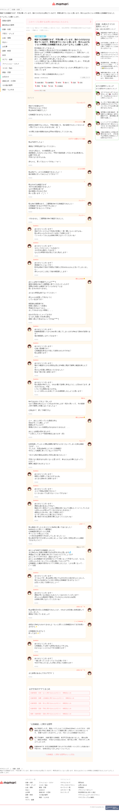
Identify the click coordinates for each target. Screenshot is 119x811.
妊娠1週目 (40, 82)
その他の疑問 (7, 85)
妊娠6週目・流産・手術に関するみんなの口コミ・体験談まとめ (50, 708)
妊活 (4, 55)
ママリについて (65, 782)
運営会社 (81, 782)
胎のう (67, 82)
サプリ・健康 (7, 59)
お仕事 (4, 46)
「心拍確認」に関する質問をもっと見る (59, 754)
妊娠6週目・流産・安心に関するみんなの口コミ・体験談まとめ (50, 703)
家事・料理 (6, 51)
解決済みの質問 (8, 25)
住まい (4, 42)
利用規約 (81, 787)
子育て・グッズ (8, 34)
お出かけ (5, 77)
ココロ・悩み (7, 68)
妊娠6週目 (50, 82)
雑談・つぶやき (8, 90)
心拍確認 (60, 86)
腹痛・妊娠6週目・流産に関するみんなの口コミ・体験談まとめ (50, 714)
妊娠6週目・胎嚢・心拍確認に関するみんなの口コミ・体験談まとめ (52, 698)
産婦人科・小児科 (9, 81)
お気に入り (86, 77)
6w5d (59, 82)
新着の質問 (6, 21)
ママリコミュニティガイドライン (89, 795)
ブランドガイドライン (67, 785)
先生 (51, 86)
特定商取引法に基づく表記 (86, 792)
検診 (45, 86)
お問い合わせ (82, 785)
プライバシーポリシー (85, 790)
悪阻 (38, 86)
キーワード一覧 (65, 787)
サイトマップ (64, 792)
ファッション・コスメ (10, 64)
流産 (74, 82)
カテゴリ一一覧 (65, 790)
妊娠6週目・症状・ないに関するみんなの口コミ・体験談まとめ (50, 693)
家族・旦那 (6, 72)
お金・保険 (6, 38)
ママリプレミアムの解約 (86, 797)
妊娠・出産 (6, 29)
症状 (81, 82)
